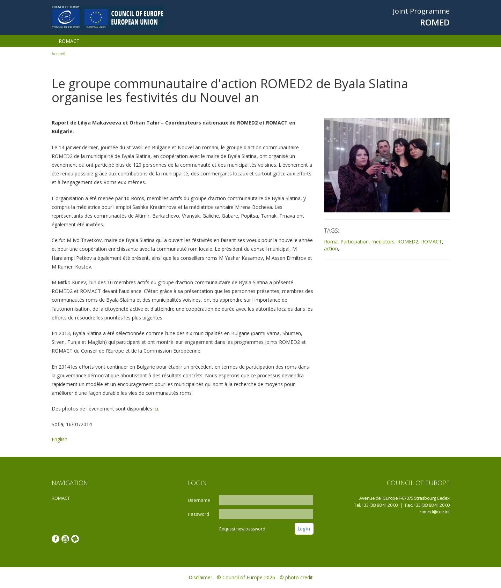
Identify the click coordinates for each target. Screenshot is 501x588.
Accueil (58, 53)
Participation (354, 241)
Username (199, 500)
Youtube (65, 539)
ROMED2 (407, 241)
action (331, 248)
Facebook (55, 539)
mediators (383, 241)
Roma (331, 241)
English (59, 439)
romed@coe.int (435, 511)
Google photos (75, 539)
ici (156, 408)
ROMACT (69, 41)
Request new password (242, 529)
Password (198, 514)
